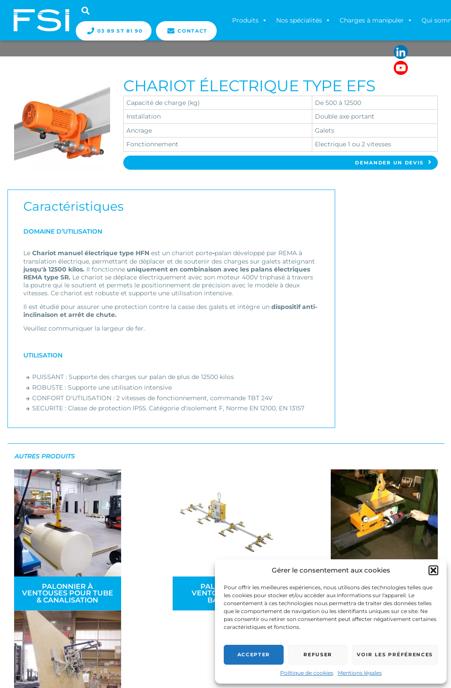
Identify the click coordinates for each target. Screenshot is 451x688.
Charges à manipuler (376, 20)
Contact (187, 31)
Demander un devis (393, 163)
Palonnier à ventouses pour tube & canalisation (65, 588)
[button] (433, 570)
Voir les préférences (395, 654)
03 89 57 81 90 (114, 31)
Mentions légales (360, 672)
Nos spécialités (304, 20)
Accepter (253, 654)
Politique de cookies (306, 672)
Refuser (317, 654)
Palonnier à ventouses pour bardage (172, 588)
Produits (250, 20)
